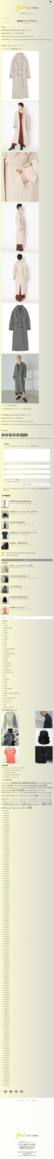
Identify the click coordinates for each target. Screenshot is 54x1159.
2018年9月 (6, 1025)
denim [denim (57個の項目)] (38, 783)
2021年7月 (6, 945)
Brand (5, 630)
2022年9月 (6, 913)
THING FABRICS (8, 688)
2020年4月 (6, 980)
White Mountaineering (10, 697)
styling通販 (21, 438)
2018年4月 (6, 1036)
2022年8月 (6, 915)
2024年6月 (6, 864)
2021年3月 (6, 955)
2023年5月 (6, 894)
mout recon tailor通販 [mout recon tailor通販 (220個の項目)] (37, 785)
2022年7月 (6, 918)
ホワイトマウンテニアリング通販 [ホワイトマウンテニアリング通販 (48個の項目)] (14, 801)
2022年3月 (6, 927)
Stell (5, 683)
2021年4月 (6, 952)
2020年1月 (6, 987)
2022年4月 (6, 924)
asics (5, 623)
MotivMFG (6, 651)
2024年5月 (6, 866)
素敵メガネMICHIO (8, 707)
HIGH (5, 641)
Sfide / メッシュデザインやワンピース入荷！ (22, 565)
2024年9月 (6, 857)
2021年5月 (6, 950)
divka (5, 634)
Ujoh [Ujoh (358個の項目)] (13, 790)
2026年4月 (6, 813)
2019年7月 (6, 1001)
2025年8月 (6, 831)
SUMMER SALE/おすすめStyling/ (20, 501)
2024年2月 (6, 873)
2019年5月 (6, 1006)
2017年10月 (7, 1050)
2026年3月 (6, 815)
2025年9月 (6, 829)
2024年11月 (7, 852)
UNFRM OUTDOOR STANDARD (11, 693)
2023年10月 (7, 883)
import (6, 644)
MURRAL (6, 658)
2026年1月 (6, 820)
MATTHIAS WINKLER (9, 648)
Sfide (5, 681)
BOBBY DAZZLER (8, 627)
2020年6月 (6, 976)
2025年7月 (6, 834)
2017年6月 (6, 1060)
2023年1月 (6, 904)
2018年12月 (7, 1018)
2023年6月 (6, 892)
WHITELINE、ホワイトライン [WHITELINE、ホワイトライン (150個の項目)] (12, 792)
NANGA (6, 660)
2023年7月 (6, 890)
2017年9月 (6, 1053)
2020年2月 (6, 985)
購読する (27, 560)
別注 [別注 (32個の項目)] (26, 807)
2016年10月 (7, 1078)
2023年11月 (7, 880)
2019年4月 (6, 1008)
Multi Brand (7, 655)
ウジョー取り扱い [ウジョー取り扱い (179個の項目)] (21, 795)
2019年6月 (6, 1004)
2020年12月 (7, 962)
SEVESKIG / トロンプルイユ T (18, 607)
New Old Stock (8, 662)
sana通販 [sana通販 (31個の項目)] (22, 787)
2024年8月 (6, 859)
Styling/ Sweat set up (17, 522)
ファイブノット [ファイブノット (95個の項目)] (41, 799)
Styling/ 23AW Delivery (18, 543)
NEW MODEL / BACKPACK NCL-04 (19, 597)
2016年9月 (6, 1081)
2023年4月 (6, 897)
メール (5, 469)
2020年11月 (7, 964)
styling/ (5, 438)
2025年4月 (6, 841)
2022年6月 (6, 920)
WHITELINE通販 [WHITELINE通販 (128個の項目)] (30, 792)
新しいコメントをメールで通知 (12, 479)
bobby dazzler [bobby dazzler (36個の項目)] (7, 783)
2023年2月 (6, 901)
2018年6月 (6, 1032)
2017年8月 (6, 1055)
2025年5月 (6, 838)
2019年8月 (6, 999)
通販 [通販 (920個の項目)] (30, 807)
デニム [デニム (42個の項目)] (10, 798)
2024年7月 (6, 862)
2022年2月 (6, 929)
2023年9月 (6, 885)
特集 (5, 704)
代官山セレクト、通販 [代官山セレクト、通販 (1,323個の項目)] (34, 803)
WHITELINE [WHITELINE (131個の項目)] (32, 790)
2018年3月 (6, 1039)
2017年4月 (6, 1064)
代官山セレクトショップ (46, 438)
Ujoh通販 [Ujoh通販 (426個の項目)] (20, 790)
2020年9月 (6, 969)
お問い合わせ (21, 1100)
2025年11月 (7, 824)
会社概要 (34, 1100)
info (5, 646)
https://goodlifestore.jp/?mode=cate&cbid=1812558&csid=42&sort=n (32, 39)
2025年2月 (6, 845)
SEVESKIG (6, 679)
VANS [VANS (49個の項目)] (26, 790)
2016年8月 (6, 1083)
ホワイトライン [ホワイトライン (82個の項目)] (28, 801)
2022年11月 (7, 908)
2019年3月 (6, 1011)
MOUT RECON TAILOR (9, 653)
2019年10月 (7, 994)
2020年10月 (7, 966)
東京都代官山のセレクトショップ (27, 1142)
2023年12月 (7, 878)
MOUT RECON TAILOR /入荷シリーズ (20, 576)
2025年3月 (6, 843)
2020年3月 (6, 983)
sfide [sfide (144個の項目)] (26, 787)
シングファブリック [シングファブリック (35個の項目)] (43, 795)
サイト (5, 474)
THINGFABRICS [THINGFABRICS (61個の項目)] (6, 790)
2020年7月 (6, 973)
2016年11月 (7, 1076)
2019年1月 (6, 1015)
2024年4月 (6, 869)
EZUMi (5, 639)
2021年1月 (6, 959)
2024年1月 (6, 876)
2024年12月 (7, 850)
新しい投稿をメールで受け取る (12, 481)
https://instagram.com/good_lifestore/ (23, 36)
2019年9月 (6, 997)
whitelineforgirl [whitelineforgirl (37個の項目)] (42, 790)
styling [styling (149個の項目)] (41, 787)
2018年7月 (6, 1029)
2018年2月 (6, 1041)
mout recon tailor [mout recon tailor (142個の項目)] (21, 785)
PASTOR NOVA (7, 669)
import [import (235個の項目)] (10, 785)
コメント (6, 448)
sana (5, 676)
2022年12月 (7, 906)
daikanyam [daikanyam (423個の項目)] (16, 782)
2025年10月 (7, 827)
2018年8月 (6, 1027)
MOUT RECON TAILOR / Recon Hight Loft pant (20, 553)
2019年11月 (7, 992)
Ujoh (5, 690)
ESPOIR (6, 637)
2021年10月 (7, 938)
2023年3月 (6, 899)
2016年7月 (6, 1085)
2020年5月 (6, 978)
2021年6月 (6, 948)
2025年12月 (7, 822)
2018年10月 (7, 1022)
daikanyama (11, 438)
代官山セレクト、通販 (34, 438)
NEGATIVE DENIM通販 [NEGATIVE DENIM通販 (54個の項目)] (7, 787)
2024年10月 (7, 855)
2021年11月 (7, 936)
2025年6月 (6, 836)
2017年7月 (6, 1057)
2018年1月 (6, 1043)
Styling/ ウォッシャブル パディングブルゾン (24, 512)
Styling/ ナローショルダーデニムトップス (23, 532)
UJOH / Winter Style (12, 555)
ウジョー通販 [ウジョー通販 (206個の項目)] (33, 795)
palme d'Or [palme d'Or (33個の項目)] (16, 787)
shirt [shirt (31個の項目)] (37, 787)
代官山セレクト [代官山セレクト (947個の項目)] (12, 803)
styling (16, 438)
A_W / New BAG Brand (16, 586)
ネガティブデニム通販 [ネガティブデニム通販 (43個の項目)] (31, 798)
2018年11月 (7, 1020)
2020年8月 (6, 971)
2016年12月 (7, 1074)
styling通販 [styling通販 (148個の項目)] (48, 787)
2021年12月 (7, 934)
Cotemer (6, 632)
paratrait (6, 667)
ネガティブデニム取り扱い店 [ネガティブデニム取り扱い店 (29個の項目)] (19, 798)
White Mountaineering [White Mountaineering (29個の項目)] (42, 792)
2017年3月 (6, 1067)
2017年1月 (6, 1071)
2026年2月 (6, 817)
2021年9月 (6, 941)
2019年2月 (6, 1013)
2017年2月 (6, 1069)
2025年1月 (6, 848)
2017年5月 (6, 1062)
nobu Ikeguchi (7, 665)
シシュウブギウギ (8, 700)
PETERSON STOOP (8, 672)
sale (5, 674)
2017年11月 (7, 1048)
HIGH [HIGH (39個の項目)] (5, 785)
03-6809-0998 (27, 1144)
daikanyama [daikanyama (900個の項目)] (29, 782)
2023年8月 (6, 887)
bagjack (6, 625)
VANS (5, 695)
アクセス (28, 1100)
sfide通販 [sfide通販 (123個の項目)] (31, 788)
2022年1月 (6, 931)
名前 (5, 464)
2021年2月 (6, 957)
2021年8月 (6, 943)
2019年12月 (7, 990)
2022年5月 (6, 922)
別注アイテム (7, 702)
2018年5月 (6, 1034)
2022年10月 (7, 911)
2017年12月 (7, 1046)
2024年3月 (6, 871)
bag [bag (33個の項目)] (2, 783)
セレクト (27, 438)
